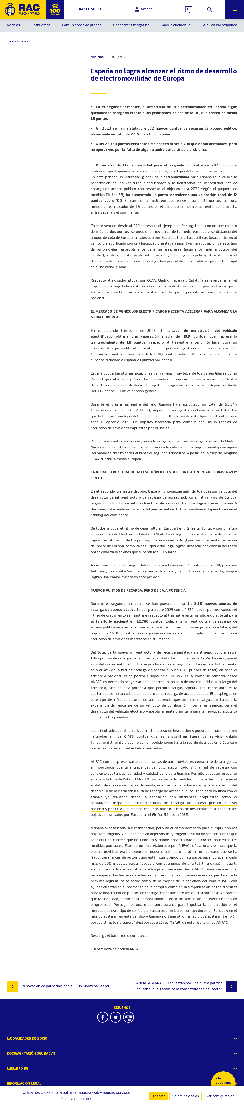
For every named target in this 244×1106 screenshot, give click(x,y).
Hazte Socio (90, 9)
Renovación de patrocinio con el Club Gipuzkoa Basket (58, 986)
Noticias (13, 25)
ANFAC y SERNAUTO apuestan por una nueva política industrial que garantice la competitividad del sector (186, 986)
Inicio (10, 41)
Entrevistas (40, 25)
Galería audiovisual (176, 25)
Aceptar (158, 1096)
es (188, 9)
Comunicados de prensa (81, 25)
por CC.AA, (116, 809)
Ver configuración (220, 1096)
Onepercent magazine (131, 25)
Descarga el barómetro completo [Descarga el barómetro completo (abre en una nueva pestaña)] (118, 935)
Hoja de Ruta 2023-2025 (130, 779)
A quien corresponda (220, 25)
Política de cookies (76, 1099)
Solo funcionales (185, 1096)
